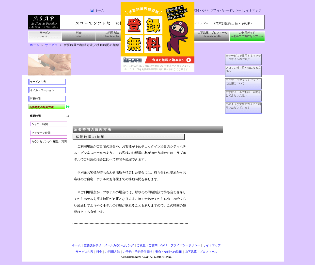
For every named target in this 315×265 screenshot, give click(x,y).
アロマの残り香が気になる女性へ (243, 69)
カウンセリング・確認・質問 (49, 141)
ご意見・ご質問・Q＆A (152, 245)
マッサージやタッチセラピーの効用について (243, 82)
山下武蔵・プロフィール (201, 251)
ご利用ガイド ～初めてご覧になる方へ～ (247, 34)
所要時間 (35, 98)
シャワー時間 (40, 124)
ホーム (99, 10)
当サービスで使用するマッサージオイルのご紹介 (243, 57)
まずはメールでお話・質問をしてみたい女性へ (243, 94)
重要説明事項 (92, 245)
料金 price (78, 34)
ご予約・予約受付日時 (137, 251)
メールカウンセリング (119, 245)
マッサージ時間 (41, 133)
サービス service (45, 34)
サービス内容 (38, 81)
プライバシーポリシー (226, 10)
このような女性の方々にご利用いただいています (243, 106)
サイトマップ (252, 10)
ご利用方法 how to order (112, 34)
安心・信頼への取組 (168, 251)
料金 (99, 251)
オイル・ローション (42, 90)
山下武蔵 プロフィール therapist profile (212, 34)
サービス (51, 45)
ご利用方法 (112, 251)
